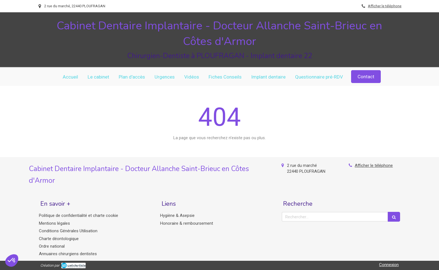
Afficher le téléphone (384, 6)
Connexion (389, 264)
